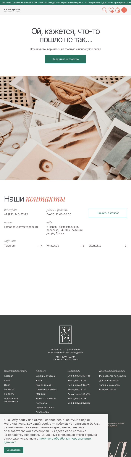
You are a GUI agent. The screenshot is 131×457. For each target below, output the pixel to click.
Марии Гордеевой (108, 425)
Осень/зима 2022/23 (79, 402)
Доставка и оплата (109, 380)
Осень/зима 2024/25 (79, 385)
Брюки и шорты (44, 385)
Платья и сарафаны (46, 389)
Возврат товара (107, 389)
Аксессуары (42, 412)
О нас (7, 385)
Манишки (41, 393)
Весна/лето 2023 (77, 398)
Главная (8, 375)
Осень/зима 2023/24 (79, 394)
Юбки (39, 380)
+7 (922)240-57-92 (16, 214)
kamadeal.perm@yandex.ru (21, 226)
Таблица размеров (109, 385)
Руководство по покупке (112, 375)
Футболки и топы (45, 407)
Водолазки (41, 403)
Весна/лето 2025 (77, 380)
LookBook (9, 389)
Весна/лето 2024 (77, 389)
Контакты (9, 393)
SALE (7, 380)
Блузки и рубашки (45, 375)
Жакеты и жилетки (46, 398)
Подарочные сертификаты (11, 400)
